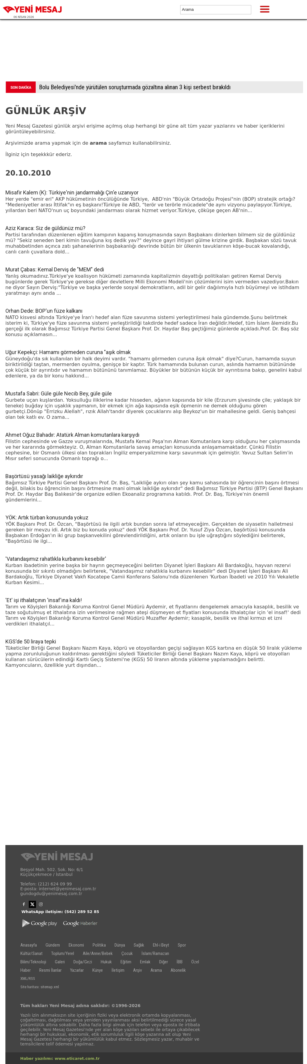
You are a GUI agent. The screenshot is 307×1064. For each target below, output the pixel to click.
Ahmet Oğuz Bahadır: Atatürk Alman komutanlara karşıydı (72, 435)
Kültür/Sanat (31, 953)
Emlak (145, 962)
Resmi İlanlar (50, 970)
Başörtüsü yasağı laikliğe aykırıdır (44, 476)
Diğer (163, 962)
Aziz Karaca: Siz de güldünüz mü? (45, 228)
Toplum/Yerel (62, 953)
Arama (156, 970)
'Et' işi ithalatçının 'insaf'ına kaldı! (43, 600)
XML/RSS (27, 978)
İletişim (118, 970)
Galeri (60, 962)
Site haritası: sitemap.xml (39, 987)
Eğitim (126, 962)
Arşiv (137, 970)
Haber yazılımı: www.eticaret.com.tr (60, 1058)
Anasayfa (28, 945)
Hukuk (106, 962)
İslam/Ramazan (155, 953)
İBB (180, 962)
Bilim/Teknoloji (33, 962)
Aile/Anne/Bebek (98, 953)
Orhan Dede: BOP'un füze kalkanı (43, 311)
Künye (97, 970)
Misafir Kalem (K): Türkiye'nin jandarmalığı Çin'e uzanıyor (72, 192)
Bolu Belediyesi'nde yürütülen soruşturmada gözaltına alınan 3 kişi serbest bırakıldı (135, 87)
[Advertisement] (153, 51)
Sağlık (139, 945)
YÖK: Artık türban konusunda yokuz (46, 517)
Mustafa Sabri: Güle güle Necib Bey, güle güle (58, 393)
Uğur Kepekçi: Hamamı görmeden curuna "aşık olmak (68, 352)
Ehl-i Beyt (161, 945)
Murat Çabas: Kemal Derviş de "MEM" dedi (54, 269)
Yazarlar (77, 970)
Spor (182, 945)
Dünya (120, 945)
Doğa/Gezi (82, 962)
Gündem (53, 945)
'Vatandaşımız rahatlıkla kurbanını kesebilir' (55, 559)
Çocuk (127, 953)
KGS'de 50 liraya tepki (30, 641)
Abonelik (178, 970)
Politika (99, 945)
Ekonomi (76, 945)
